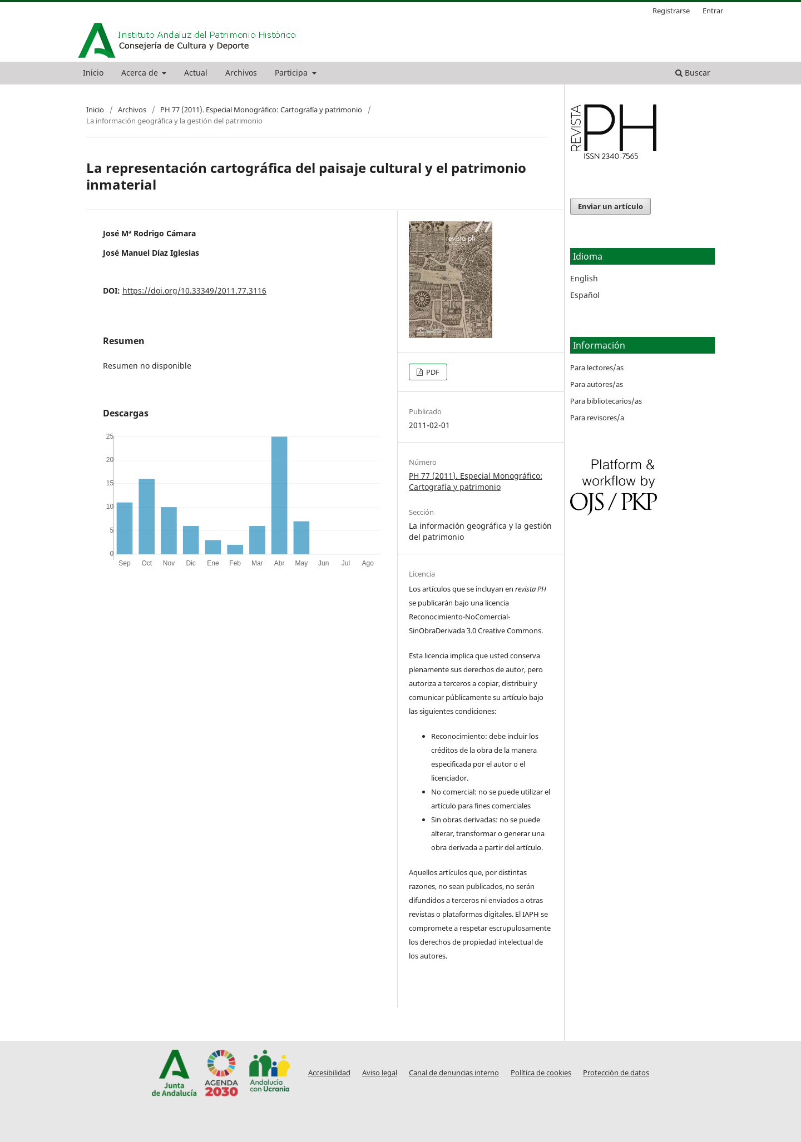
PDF (431, 372)
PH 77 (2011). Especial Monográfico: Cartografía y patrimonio (261, 110)
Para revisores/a (597, 418)
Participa (292, 72)
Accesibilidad (329, 1073)
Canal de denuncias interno (454, 1073)
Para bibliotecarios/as (606, 401)
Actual (195, 72)
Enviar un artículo (610, 206)
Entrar (713, 11)
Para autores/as (596, 384)
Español (585, 295)
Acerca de (140, 72)
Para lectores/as (597, 368)
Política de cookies (541, 1073)
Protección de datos (616, 1073)
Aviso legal (379, 1073)
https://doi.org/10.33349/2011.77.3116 (194, 290)
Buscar (692, 72)
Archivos (241, 72)
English (584, 278)
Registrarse (671, 11)
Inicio (93, 72)
